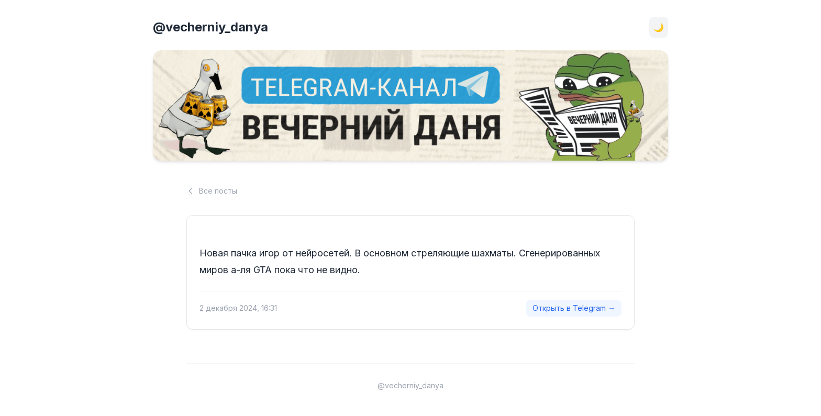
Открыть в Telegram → (573, 307)
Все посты (211, 190)
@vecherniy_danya (210, 27)
